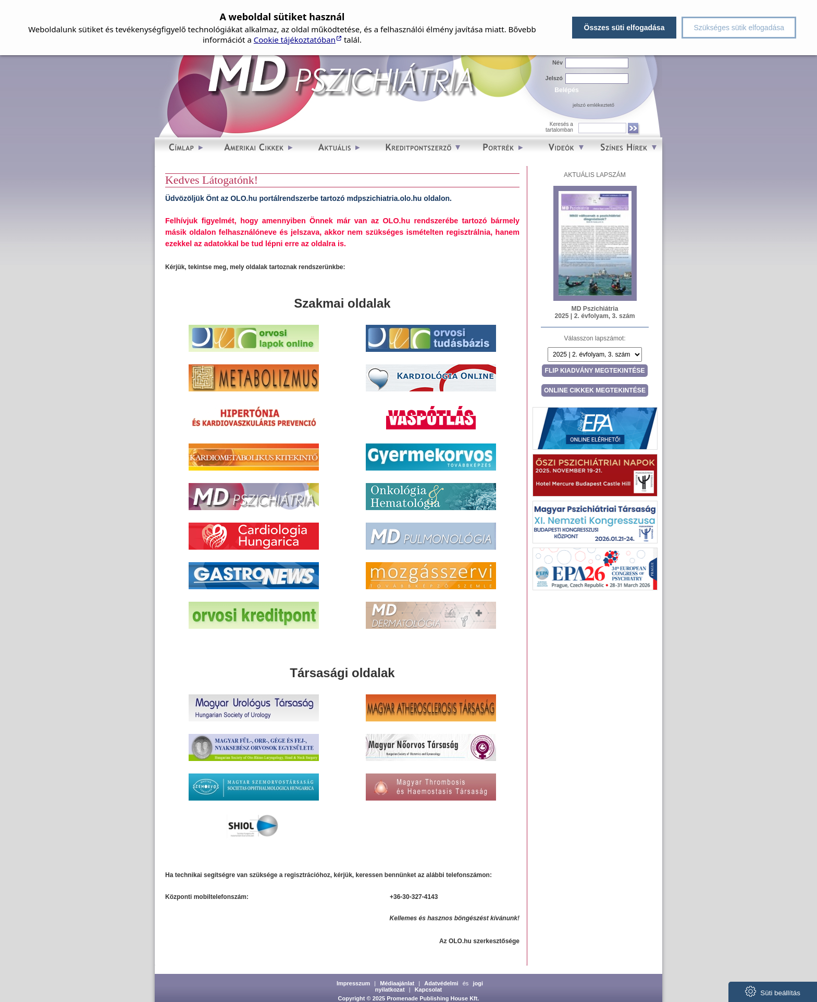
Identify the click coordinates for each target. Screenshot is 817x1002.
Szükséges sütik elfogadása (739, 27)
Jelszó (554, 78)
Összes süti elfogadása (624, 27)
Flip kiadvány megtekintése (594, 370)
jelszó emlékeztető (593, 105)
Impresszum (353, 983)
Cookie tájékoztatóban (295, 39)
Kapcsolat (428, 989)
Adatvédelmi (441, 983)
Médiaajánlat (397, 983)
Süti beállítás (772, 991)
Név (557, 62)
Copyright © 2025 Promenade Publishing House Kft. (408, 998)
